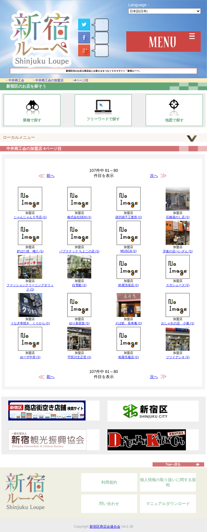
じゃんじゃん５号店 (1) (30, 217)
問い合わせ (109, 503)
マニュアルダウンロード (168, 503)
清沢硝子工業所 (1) (128, 217)
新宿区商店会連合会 (105, 527)
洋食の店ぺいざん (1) (178, 251)
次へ (154, 175)
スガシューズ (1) (178, 285)
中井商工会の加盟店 (49, 80)
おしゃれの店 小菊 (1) (177, 323)
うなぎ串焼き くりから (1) (30, 323)
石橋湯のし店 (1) (178, 217)
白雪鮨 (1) (79, 285)
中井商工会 (16, 80)
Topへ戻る (173, 464)
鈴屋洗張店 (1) (128, 285)
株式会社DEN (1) (79, 217)
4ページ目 (81, 80)
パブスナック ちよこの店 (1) (79, 251)
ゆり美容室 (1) (79, 323)
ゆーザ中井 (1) (30, 357)
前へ (50, 175)
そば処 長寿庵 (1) (128, 323)
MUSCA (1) (128, 251)
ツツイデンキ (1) (178, 357)
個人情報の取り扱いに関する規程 (168, 482)
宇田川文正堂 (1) (79, 357)
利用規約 (109, 482)
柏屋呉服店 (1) (128, 357)
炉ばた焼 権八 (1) (30, 251)
